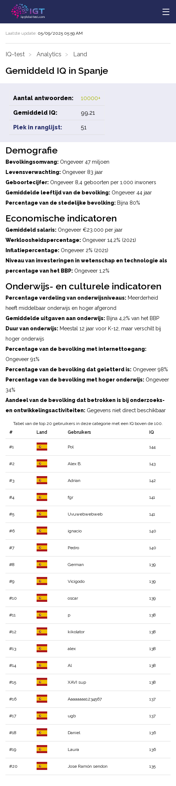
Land (80, 54)
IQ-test (15, 54)
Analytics (49, 54)
